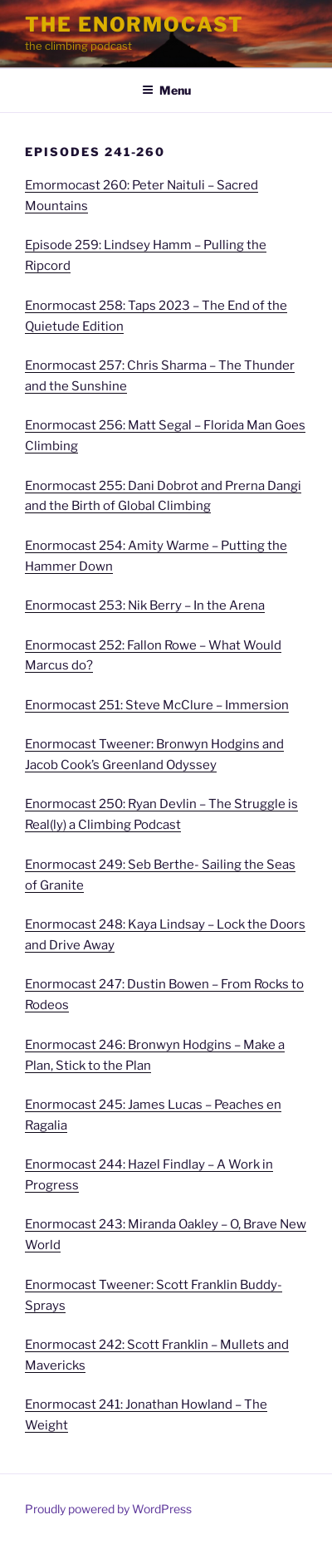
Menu (166, 90)
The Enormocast (134, 24)
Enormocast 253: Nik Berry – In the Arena (145, 605)
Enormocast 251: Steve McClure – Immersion (157, 705)
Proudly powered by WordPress (108, 1509)
